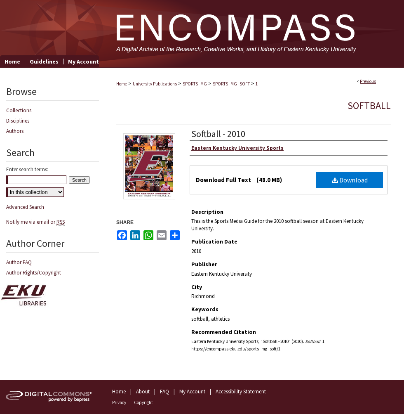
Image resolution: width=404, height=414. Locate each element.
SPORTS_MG (195, 84)
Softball (369, 105)
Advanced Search (25, 207)
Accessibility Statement (241, 391)
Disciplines (17, 120)
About (143, 391)
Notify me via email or (35, 221)
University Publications (155, 84)
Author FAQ (19, 262)
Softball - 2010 (218, 134)
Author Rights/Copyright (33, 272)
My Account (192, 391)
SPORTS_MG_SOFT (231, 84)
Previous (368, 81)
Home (121, 84)
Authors (14, 131)
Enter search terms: (27, 169)
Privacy (119, 402)
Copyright (143, 402)
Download (350, 180)
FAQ (164, 391)
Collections (18, 110)
